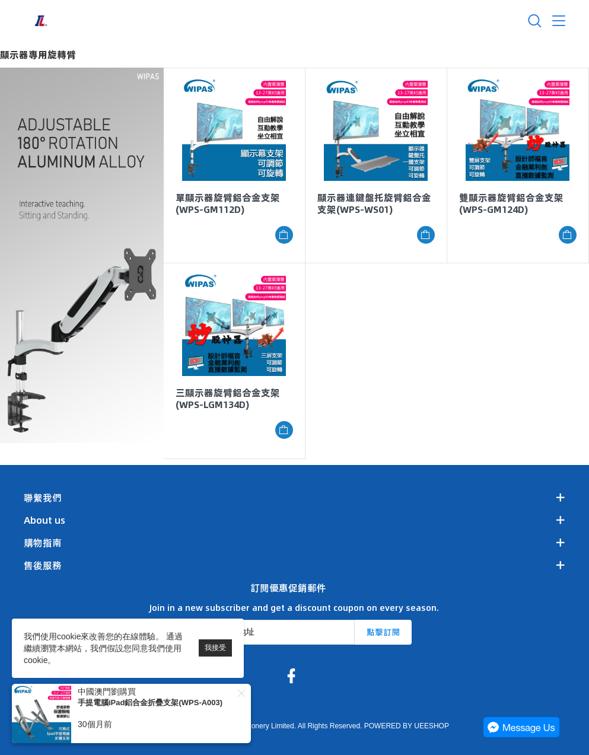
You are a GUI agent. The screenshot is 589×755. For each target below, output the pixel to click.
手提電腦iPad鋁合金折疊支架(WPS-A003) (150, 702)
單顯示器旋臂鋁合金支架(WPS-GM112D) (228, 203)
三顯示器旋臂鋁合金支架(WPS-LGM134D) (228, 398)
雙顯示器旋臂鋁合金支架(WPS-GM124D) (511, 203)
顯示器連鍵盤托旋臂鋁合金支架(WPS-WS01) (374, 203)
